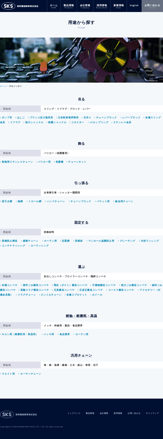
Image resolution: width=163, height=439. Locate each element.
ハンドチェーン (55, 201)
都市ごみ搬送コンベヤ (35, 285)
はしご (20, 117)
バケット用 (102, 201)
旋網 (19, 201)
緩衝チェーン (29, 240)
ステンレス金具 (121, 122)
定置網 (65, 240)
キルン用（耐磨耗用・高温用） (19, 334)
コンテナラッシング (12, 245)
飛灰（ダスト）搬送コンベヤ (69, 285)
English (134, 5)
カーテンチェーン (29, 373)
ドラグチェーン (26, 294)
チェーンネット (76, 161)
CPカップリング (98, 122)
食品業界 (64, 334)
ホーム (54, 6)
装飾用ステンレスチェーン (16, 161)
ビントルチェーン (50, 294)
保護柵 (58, 161)
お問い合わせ (152, 6)
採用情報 (102, 6)
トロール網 (34, 201)
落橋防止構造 (8, 240)
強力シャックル (33, 122)
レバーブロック (131, 117)
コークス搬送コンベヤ (120, 289)
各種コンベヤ (8, 285)
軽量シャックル (56, 122)
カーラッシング (39, 245)
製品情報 (69, 6)
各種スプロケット (76, 294)
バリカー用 (43, 161)
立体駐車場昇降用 (67, 117)
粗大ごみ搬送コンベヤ (133, 285)
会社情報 (85, 6)
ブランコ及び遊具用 (40, 117)
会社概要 (104, 413)
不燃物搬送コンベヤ (103, 285)
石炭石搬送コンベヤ (90, 289)
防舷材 (78, 240)
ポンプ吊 (6, 117)
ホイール (96, 294)
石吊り (86, 117)
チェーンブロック (105, 117)
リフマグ (14, 122)
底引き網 (6, 201)
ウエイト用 (7, 373)
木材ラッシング (149, 240)
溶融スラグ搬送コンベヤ (34, 289)
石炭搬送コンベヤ (63, 289)
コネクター (76, 122)
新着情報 (119, 6)
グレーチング (126, 240)
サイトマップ (152, 413)
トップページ (73, 413)
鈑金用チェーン (123, 201)
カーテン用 (49, 240)
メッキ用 (48, 334)
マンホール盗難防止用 (100, 240)
